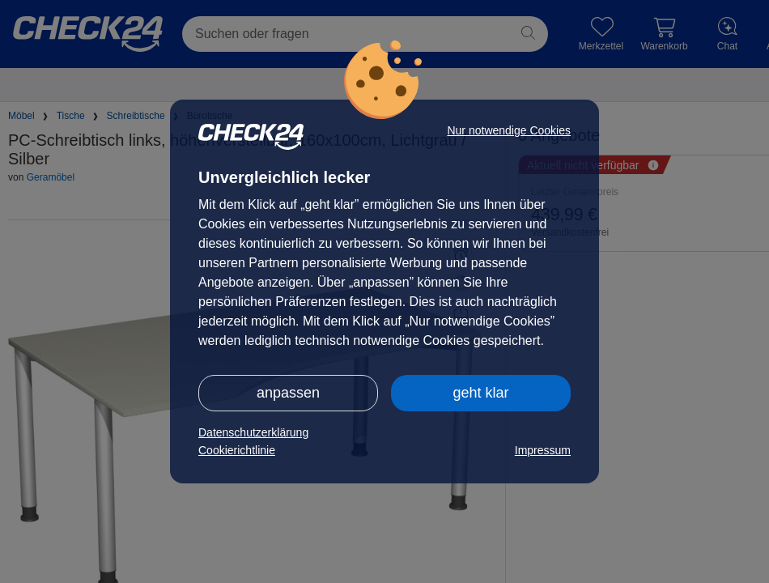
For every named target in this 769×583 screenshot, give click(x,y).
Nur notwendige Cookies (509, 130)
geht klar (480, 393)
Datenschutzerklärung (253, 432)
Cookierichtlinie (236, 450)
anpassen (288, 393)
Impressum (543, 450)
